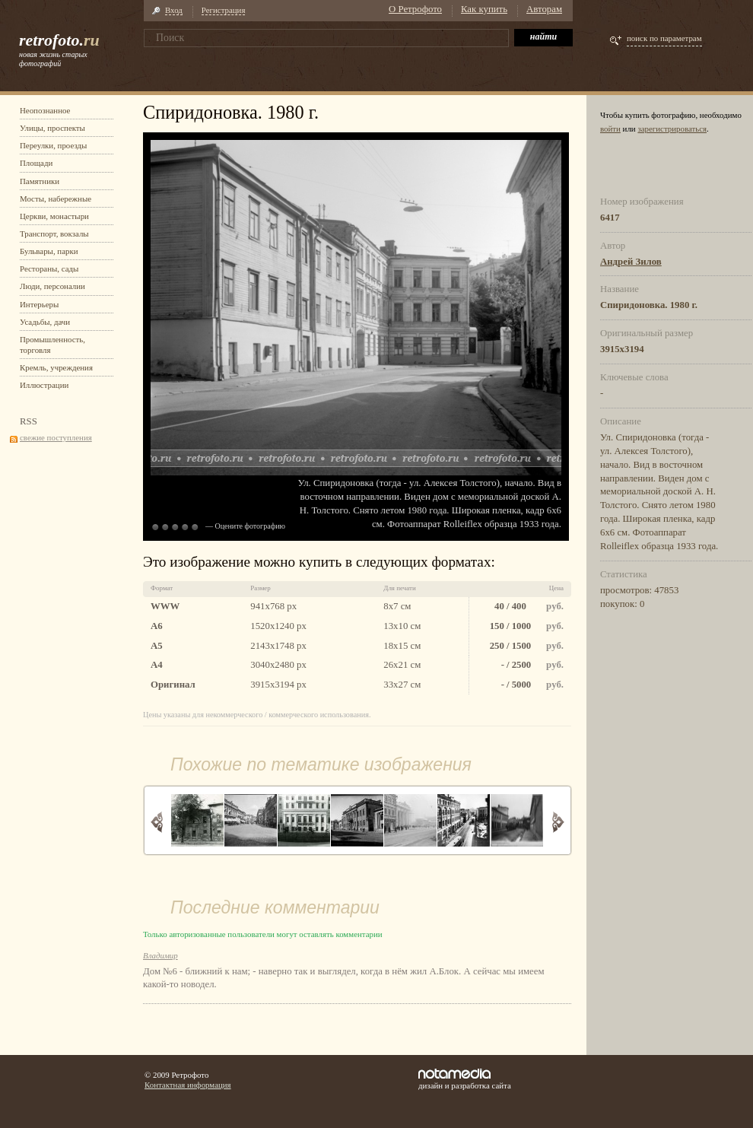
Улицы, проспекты (52, 127)
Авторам (544, 9)
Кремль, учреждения (56, 367)
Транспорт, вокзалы (54, 233)
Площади (36, 162)
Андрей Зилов (631, 261)
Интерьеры (39, 304)
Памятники (39, 181)
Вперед (557, 822)
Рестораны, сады (49, 268)
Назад (157, 822)
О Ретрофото (415, 9)
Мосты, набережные (55, 198)
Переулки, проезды (53, 145)
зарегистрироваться (672, 128)
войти (610, 128)
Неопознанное (45, 110)
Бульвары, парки (49, 251)
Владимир (160, 955)
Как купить (484, 9)
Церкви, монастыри (54, 216)
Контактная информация (188, 1084)
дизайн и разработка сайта (464, 1079)
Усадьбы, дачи (45, 321)
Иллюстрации (44, 384)
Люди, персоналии (52, 286)
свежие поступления (56, 437)
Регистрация (224, 9)
